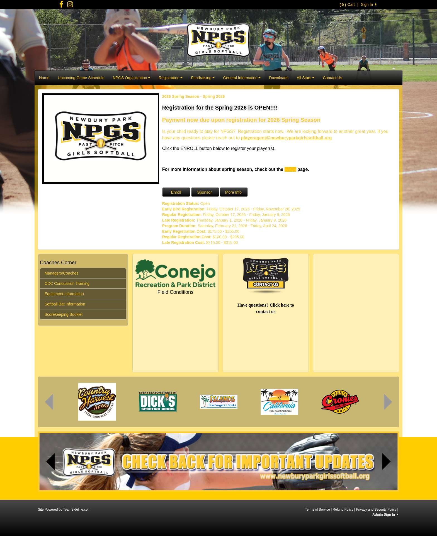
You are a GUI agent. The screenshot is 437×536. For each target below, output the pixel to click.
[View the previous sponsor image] (49, 402)
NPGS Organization (131, 78)
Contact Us (332, 78)
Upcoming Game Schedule (81, 78)
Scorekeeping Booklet (63, 314)
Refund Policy (343, 509)
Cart (347, 4)
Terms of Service (317, 509)
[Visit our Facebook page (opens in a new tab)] (61, 6)
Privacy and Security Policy (376, 509)
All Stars (306, 78)
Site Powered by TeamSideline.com (64, 509)
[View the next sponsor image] (388, 402)
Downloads (278, 78)
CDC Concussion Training (67, 283)
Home (44, 78)
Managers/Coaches (61, 273)
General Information (242, 78)
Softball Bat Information (65, 304)
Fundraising (203, 78)
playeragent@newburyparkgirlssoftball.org (286, 137)
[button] (50, 461)
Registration (171, 78)
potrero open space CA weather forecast (346, 321)
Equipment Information (64, 294)
